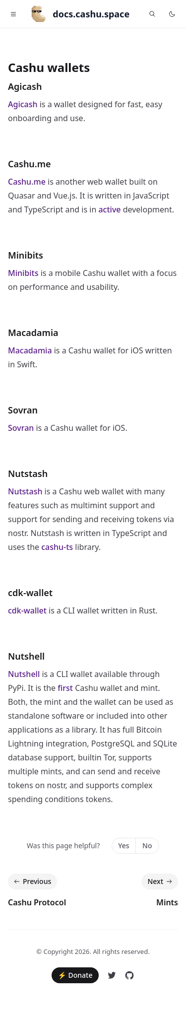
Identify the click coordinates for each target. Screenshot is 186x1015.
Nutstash (28, 473)
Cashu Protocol (37, 902)
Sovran (23, 410)
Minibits (25, 255)
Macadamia (33, 332)
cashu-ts (57, 546)
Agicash (25, 86)
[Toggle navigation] (13, 14)
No (147, 845)
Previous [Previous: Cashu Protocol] (31, 881)
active (109, 209)
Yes (123, 845)
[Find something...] (152, 14)
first (65, 687)
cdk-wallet (30, 593)
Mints (167, 902)
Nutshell (26, 656)
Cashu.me (29, 164)
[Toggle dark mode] (172, 14)
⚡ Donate (75, 975)
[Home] (76, 14)
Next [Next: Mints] (160, 881)
